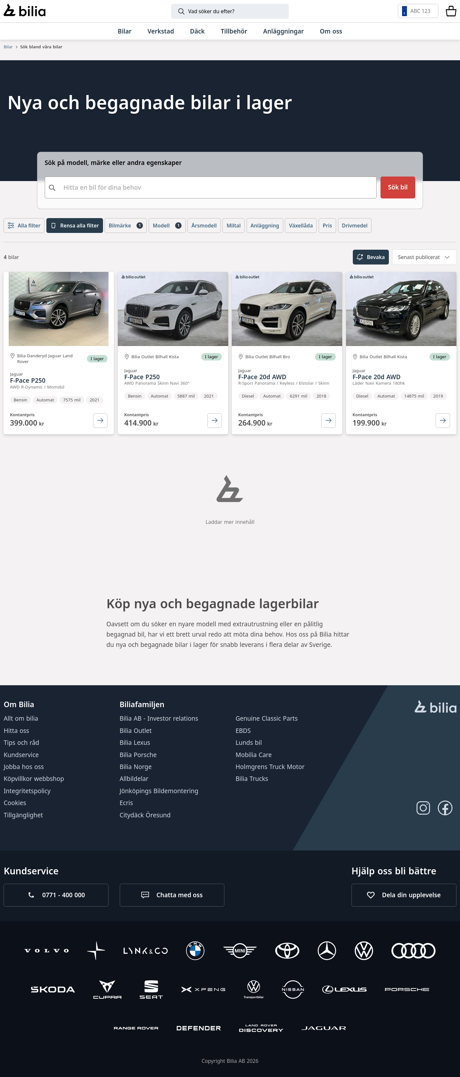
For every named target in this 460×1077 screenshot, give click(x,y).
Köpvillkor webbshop (34, 779)
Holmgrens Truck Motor (270, 767)
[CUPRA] (107, 990)
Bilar (8, 47)
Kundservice (21, 755)
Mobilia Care (254, 755)
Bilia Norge (136, 767)
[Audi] (413, 952)
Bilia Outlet (136, 730)
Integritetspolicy (27, 791)
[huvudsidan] (435, 707)
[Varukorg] (451, 11)
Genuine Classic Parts (267, 719)
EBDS (243, 730)
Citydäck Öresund (145, 815)
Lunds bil (249, 742)
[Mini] (240, 952)
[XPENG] (203, 990)
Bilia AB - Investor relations (159, 719)
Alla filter (24, 224)
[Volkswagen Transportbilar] (253, 990)
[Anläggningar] (283, 31)
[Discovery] (261, 1029)
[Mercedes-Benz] (327, 952)
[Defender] (199, 1029)
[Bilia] (24, 11)
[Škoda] (53, 990)
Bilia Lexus (135, 742)
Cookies (15, 803)
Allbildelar (134, 779)
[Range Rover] (136, 1029)
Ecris (126, 803)
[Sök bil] (398, 186)
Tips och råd (21, 742)
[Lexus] (344, 990)
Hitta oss (16, 730)
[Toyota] (287, 952)
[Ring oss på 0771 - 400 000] (56, 895)
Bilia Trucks (252, 779)
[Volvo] (46, 952)
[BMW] (195, 952)
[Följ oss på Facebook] (445, 808)
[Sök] (230, 11)
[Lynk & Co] (146, 952)
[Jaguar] (324, 1029)
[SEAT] (151, 990)
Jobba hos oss (24, 767)
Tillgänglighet (23, 815)
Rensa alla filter (74, 224)
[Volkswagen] (364, 952)
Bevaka (371, 255)
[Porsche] (407, 990)
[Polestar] (96, 952)
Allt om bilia (21, 719)
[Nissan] (293, 990)
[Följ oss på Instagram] (423, 808)
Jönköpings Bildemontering (159, 791)
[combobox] (211, 186)
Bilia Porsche (138, 755)
